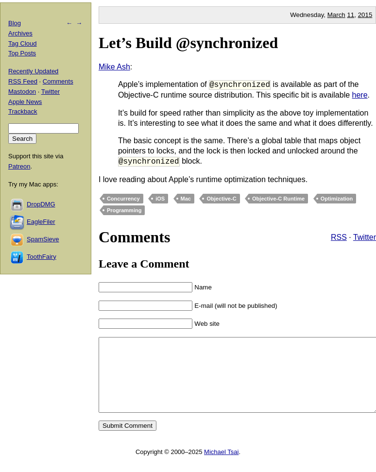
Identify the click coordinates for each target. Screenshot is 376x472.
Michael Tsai (221, 466)
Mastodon (22, 91)
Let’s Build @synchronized (188, 42)
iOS (160, 199)
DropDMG (41, 204)
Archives (20, 33)
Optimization (337, 199)
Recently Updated (33, 71)
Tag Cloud (22, 43)
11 (350, 14)
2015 (365, 14)
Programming (124, 210)
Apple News (25, 101)
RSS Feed (22, 81)
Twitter (364, 237)
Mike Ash (114, 67)
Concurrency (123, 199)
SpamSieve (43, 239)
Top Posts (22, 53)
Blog (14, 23)
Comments (58, 81)
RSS (339, 237)
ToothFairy (41, 256)
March (336, 14)
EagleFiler (41, 221)
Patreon (19, 166)
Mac (186, 199)
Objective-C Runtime (278, 199)
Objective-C (221, 199)
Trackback (22, 111)
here (360, 95)
